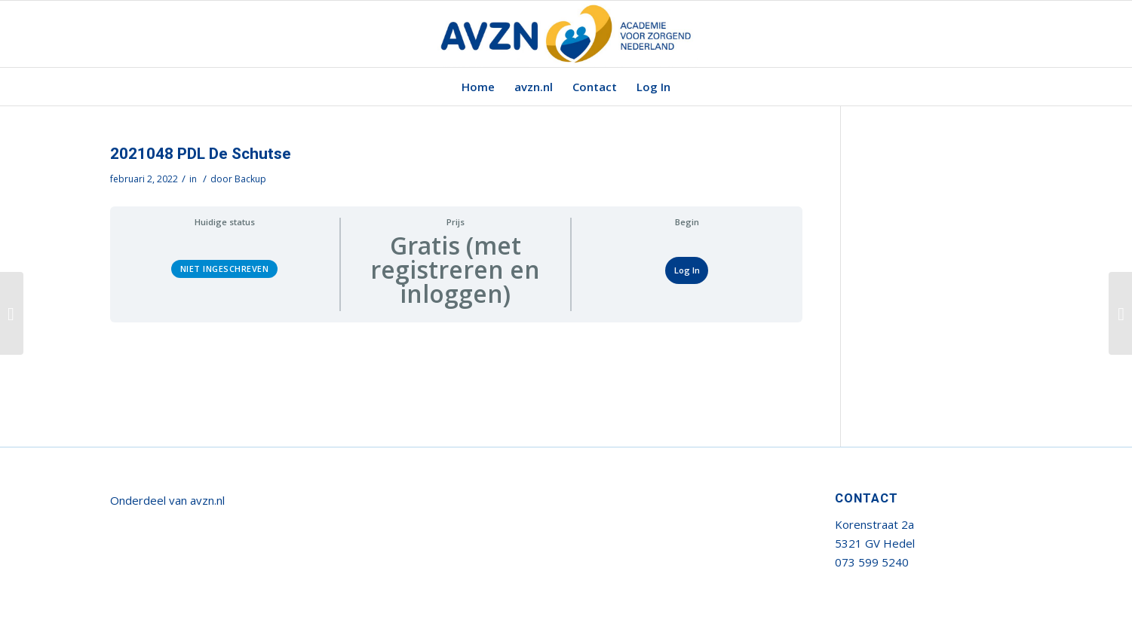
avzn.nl (207, 500)
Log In (687, 270)
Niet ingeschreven (224, 268)
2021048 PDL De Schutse (200, 154)
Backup (250, 179)
